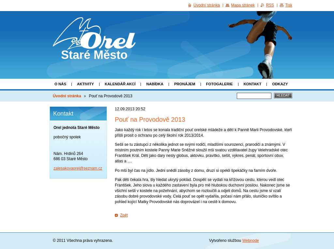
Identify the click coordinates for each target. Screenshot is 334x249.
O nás (60, 84)
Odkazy (280, 84)
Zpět (124, 215)
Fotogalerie (219, 84)
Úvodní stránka (67, 96)
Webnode (250, 240)
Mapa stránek (243, 5)
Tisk (288, 5)
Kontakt (253, 84)
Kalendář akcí (120, 84)
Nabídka (154, 84)
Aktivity (85, 84)
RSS (270, 5)
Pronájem (184, 84)
